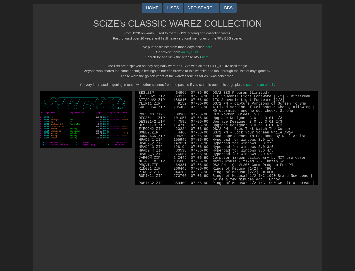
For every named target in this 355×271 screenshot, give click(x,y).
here (209, 47)
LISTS (173, 7)
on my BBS (189, 52)
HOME (152, 7)
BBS (228, 7)
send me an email (259, 84)
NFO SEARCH (202, 7)
